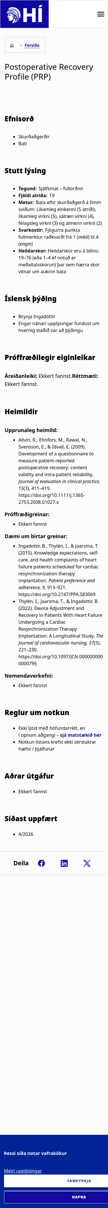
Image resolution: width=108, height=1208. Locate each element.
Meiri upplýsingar (23, 1171)
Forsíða (32, 45)
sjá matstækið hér (80, 735)
